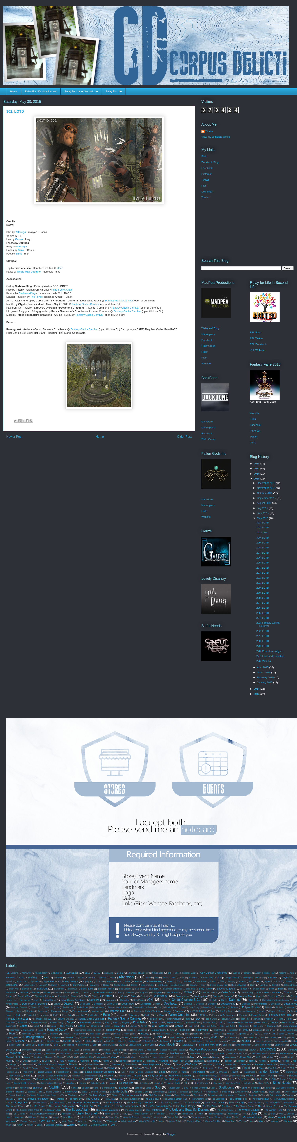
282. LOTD (262, 630)
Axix (258, 981)
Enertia (137, 1011)
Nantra (106, 1061)
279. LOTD (262, 645)
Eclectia (234, 1007)
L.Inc (33, 1041)
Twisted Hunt (232, 1114)
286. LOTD (262, 607)
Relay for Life (155, 1075)
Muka (270, 1057)
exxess (120, 1015)
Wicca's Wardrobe (147, 1121)
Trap (124, 1113)
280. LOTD (262, 641)
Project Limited (44, 1072)
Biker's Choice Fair (219, 985)
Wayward (10, 1121)
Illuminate (26, 1034)
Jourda (291, 1034)
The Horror (289, 1103)
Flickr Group (208, 345)
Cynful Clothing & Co (186, 999)
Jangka (230, 1033)
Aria (119, 981)
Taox (263, 1095)
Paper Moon (50, 1068)
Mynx (25, 1061)
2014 (257, 688)
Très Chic (173, 1114)
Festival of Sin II (228, 1019)
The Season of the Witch (27, 1110)
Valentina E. (85, 1117)
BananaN (43, 985)
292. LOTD (262, 577)
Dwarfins (207, 1007)
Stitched (31, 1092)
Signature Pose (233, 1083)
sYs (62, 1095)
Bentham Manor (178, 985)
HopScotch (233, 1030)
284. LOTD (262, 617)
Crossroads (25, 1000)
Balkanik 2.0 (29, 985)
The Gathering (236, 1102)
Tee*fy (19, 1099)
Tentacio (59, 1098)
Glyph (144, 1026)
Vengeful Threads (131, 1117)
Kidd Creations (176, 1037)
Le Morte (178, 1040)
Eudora (19, 1015)
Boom (271, 989)
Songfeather (108, 1087)
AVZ (250, 981)
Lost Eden (150, 1045)
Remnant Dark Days (207, 1076)
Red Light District (92, 1076)
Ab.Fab (236, 973)
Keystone (146, 1037)
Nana (96, 1060)
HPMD (245, 1030)
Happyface (14, 1030)
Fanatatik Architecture (223, 1015)
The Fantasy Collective (140, 1102)
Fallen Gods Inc (179, 1014)
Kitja (242, 1037)
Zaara (39, 1125)
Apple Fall (49, 981)
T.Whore (72, 1095)
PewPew (137, 1068)
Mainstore (207, 421)
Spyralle (268, 1088)
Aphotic (9, 981)
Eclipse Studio (250, 1007)
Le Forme (164, 1041)
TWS (244, 1114)
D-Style (213, 1000)
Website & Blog (210, 328)
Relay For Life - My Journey (41, 91)
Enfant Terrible (152, 1011)
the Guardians (254, 1103)
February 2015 (265, 677)
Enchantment (80, 1011)
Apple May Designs (68, 981)
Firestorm (268, 1019)
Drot (159, 1007)
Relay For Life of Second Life (81, 91)
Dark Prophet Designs (34, 1003)
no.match (240, 1061)
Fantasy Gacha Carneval (91, 1018)
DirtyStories (290, 1003)
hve (267, 1030)
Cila (86, 996)
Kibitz (158, 1037)
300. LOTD (262, 537)
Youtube (206, 363)
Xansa (242, 1121)
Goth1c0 (163, 1025)
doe (57, 1007)
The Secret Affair (62, 289)
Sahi (208, 1079)
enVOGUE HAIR (198, 1011)
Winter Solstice (176, 1121)
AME (174, 978)
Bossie (291, 989)
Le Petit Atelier (195, 1041)
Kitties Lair (252, 1037)
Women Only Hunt (213, 1121)
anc (219, 977)
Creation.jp (272, 996)
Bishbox (264, 985)
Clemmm (106, 996)
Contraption (200, 996)
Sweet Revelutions (17, 1095)
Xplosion (275, 1121)
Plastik (246, 1068)
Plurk (204, 185)
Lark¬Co (110, 1041)
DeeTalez (170, 1003)
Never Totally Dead (181, 1061)
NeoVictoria (136, 1061)
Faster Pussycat (173, 1019)
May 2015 (263, 518)
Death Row (127, 1003)
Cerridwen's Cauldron (268, 992)
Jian (266, 1033)
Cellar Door (227, 992)
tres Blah (161, 1114)
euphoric (44, 1015)
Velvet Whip (114, 1117)
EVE (55, 1015)
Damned (235, 999)
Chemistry (62, 996)
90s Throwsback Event (185, 973)
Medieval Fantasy (157, 1053)
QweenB (223, 1072)
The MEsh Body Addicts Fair (159, 1106)
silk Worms (249, 1083)
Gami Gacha (288, 1022)
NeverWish (198, 1061)
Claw (94, 996)
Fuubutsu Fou (209, 1022)
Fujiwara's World (174, 1022)
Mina (112, 1057)
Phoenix (174, 1068)
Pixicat (232, 1068)
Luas (38, 1049)
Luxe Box (118, 1050)
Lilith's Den (44, 1044)
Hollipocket (184, 1029)
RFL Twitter (256, 338)
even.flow (80, 1015)
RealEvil (40, 1076)
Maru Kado (65, 1053)
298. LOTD (262, 547)
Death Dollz (112, 1004)
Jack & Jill (218, 1034)
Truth (200, 1113)
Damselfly (253, 1000)
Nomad (274, 1060)
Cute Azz (124, 1000)
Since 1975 (263, 1083)
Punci (184, 1072)
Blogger (171, 1134)
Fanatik (243, 1015)
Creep (284, 996)
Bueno (67, 992)
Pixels (221, 1068)
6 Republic (157, 972)
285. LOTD (262, 612)
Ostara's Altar (231, 1064)
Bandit (54, 985)
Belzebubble (147, 985)
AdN (292, 973)
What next (83, 1121)
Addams (282, 973)
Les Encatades (281, 1041)
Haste (40, 1030)
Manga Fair (36, 1053)
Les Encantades (263, 1041)
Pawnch (100, 1068)
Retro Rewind (267, 1076)
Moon (215, 1057)
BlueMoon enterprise (172, 989)
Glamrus (133, 1026)
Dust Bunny (194, 1007)
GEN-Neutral (66, 1026)
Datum (57, 1004)
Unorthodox (19, 1117)
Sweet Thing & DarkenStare (43, 1095)
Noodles (285, 1061)
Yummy (19, 1125)
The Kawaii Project (15, 1106)
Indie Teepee (95, 1034)
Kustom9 (20, 1040)
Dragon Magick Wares (118, 1007)
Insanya (144, 1033)
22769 (97, 972)
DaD (223, 1000)
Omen (178, 1064)
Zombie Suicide (99, 1124)
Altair (112, 978)
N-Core (46, 1060)
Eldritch (268, 1007)
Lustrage (106, 1050)
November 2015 (266, 487)
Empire (30, 1011)
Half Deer (258, 1026)
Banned (65, 985)
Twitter (205, 179)
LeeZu (234, 1041)
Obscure (116, 1064)
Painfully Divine (287, 1064)
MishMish (145, 1057)
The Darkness (39, 1103)
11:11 (87, 973)
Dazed (68, 1003)
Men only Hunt (217, 1053)
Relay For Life (114, 91)
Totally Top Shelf (86, 1113)
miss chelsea (159, 1057)
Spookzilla (255, 1088)
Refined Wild (125, 1076)
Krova (8, 1041)
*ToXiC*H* (26, 973)
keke (117, 1037)
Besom (193, 985)
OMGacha (191, 1064)
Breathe (35, 992)
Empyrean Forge (59, 1011)
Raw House (14, 1076)
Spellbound (226, 1087)
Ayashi (268, 981)
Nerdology (150, 1061)
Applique (86, 981)
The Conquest (217, 1099)
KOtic (283, 1037)
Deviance (212, 1004)
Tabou (115, 1095)
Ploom (262, 1068)
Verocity (146, 1117)
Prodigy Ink (28, 1072)
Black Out (42, 988)
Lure (96, 1050)
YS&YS (9, 1125)
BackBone (12, 984)
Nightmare (213, 1060)
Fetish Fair (244, 1019)
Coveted (260, 996)
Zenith (70, 1124)
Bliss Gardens (125, 989)
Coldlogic (144, 996)
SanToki (272, 1079)
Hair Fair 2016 (227, 1026)
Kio (205, 1037)
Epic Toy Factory (227, 1011)
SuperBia (172, 1092)
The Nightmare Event (269, 1106)
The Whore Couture (248, 1109)
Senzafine (158, 1083)
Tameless (198, 1095)
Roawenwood (25, 1079)
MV (17, 1061)
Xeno (252, 1121)
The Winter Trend (273, 1110)
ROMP (89, 1079)
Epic (213, 1011)
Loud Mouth (167, 1044)
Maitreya (21, 246)
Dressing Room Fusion (143, 1007)
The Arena (110, 1099)
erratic (262, 1011)
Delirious (188, 1004)
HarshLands (28, 1030)
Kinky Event (193, 1037)
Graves (179, 1025)
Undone (290, 1114)
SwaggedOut (212, 1092)
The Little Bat (86, 1106)
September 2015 (267, 498)
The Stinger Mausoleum (108, 1110)
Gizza (107, 1026)
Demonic (200, 1004)
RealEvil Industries (57, 1075)
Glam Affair (119, 1026)
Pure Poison (198, 1071)
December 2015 (266, 482)
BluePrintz (190, 989)
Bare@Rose (79, 985)
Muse (9, 1060)
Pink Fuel (195, 1068)
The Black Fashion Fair (175, 1098)
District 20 (35, 1007)
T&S (83, 1095)
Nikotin (228, 1060)
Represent (237, 1076)
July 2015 (263, 508)
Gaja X (274, 1022)
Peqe (124, 1068)
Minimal (123, 1057)
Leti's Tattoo (15, 1044)
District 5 (48, 1007)
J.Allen (207, 1034)
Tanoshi (241, 1095)
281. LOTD (262, 636)
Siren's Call (23, 1088)
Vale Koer (68, 1117)
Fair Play (159, 1015)
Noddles (262, 1061)
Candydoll (157, 992)
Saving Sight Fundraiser (25, 1083)
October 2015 (265, 493)
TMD (22, 1113)
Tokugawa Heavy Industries (43, 1113)
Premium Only (12, 1072)
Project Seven (62, 1072)
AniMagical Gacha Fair (253, 978)
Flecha (280, 1019)
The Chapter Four (199, 1099)
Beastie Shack (120, 985)
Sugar (84, 1092)
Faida (147, 1015)
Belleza (133, 985)
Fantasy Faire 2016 (17, 1018)
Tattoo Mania (275, 1095)
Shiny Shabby (201, 1083)
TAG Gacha (154, 1095)
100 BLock (72, 972)
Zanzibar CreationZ (55, 1125)
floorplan (10, 1022)
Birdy (253, 985)
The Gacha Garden (215, 1102)
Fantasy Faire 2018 (65, 1019)
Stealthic (20, 1092)
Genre (81, 1025)
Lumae (86, 1049)
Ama (156, 978)
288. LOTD (262, 597)
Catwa (19, 239)
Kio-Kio (215, 1037)
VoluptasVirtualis (252, 1117)
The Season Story (52, 1110)
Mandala (16, 1053)
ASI (178, 981)
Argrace (110, 981)
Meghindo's (176, 1053)
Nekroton (123, 1061)
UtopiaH (44, 1117)
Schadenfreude (98, 1083)
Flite (289, 1018)
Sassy (282, 1079)
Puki (123, 1072)
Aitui (46, 977)
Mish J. (133, 1057)
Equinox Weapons (246, 1011)
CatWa (187, 992)
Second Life (126, 1082)
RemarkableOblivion (180, 1075)
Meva (60, 1057)
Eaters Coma (221, 1007)
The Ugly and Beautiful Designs (187, 1109)
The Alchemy (75, 1098)
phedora (162, 1068)
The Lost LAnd (104, 1106)
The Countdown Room (283, 1099)
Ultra (273, 1114)
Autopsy (231, 981)
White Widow (128, 1121)
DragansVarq (98, 1007)
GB (45, 1026)
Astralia (187, 981)
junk (16, 1037)
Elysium (9, 1011)
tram (116, 1114)
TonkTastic (66, 1114)
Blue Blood (140, 989)
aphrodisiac (22, 981)
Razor (27, 1075)
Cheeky (10, 996)
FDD (197, 1018)
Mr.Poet (259, 1057)
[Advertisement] (221, 229)
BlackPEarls (87, 988)
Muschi (290, 1057)
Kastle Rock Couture (89, 1037)
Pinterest (206, 174)
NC (114, 1061)
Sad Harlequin (172, 1079)
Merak (27, 1057)
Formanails (85, 1022)
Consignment (182, 996)
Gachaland (262, 1022)
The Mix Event (209, 1106)
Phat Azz (149, 1068)
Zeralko (83, 1125)
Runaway (117, 1079)
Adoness (10, 977)
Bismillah (276, 985)
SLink (54, 1087)
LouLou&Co (188, 1044)
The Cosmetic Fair (237, 1098)
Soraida (138, 1088)
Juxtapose (56, 1037)
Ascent (170, 981)
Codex (134, 996)
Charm (288, 992)
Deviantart (207, 191)
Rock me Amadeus (72, 1079)
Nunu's (29, 1064)
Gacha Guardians (245, 1022)
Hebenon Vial (112, 1029)
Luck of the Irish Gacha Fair (58, 1050)
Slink (21, 250)
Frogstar (125, 1022)
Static (9, 1091)
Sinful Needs (281, 1082)
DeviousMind (227, 1003)
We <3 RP (48, 1121)
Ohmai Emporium (150, 1064)
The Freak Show (191, 1102)
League (223, 1041)
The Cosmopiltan (260, 1098)
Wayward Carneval (28, 1121)
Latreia (121, 1041)
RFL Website (257, 350)
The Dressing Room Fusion (83, 1102)
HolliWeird (202, 1029)
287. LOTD (262, 602)
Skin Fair (37, 1087)
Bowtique (24, 992)
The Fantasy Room (169, 1102)
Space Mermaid (199, 1088)
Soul (158, 1087)
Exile (106, 1014)
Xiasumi (262, 1121)
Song (95, 1088)
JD (259, 1034)
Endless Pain (117, 1011)
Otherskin (246, 1064)
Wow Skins (230, 1121)
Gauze (23, 1025)
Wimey (162, 1121)
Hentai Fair (142, 1030)
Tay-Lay (289, 1095)
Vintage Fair (173, 1117)
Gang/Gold (11, 1026)
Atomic (213, 981)
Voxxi (270, 1117)
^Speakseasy (41, 973)
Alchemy (58, 977)
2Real (120, 972)
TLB (14, 1114)
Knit (263, 1037)
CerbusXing (247, 992)
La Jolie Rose (53, 1041)
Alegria (70, 977)
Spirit (244, 1087)
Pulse (131, 1072)
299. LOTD (262, 542)
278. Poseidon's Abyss (269, 651)
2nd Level (108, 973)
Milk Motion (101, 1057)
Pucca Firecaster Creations (98, 1071)
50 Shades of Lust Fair (138, 973)
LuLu (77, 1050)
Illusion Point (40, 1034)
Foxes (98, 1022)
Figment (257, 1019)
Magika (230, 1049)
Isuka (187, 1034)
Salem (230, 1079)
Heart (98, 1030)
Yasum (288, 1121)
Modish (183, 1057)
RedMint (108, 1075)
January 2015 (265, 682)
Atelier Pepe (200, 981)
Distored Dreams (19, 1007)
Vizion (228, 1117)
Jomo (281, 1034)
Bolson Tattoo (259, 989)
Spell (212, 1088)
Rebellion (75, 1076)
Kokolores (272, 1037)
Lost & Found (135, 1045)
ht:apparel (257, 1030)
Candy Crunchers (126, 992)
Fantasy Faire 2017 (43, 1019)
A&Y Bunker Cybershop (213, 972)
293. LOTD (262, 572)
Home (13, 91)
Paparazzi (36, 1068)
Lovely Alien (280, 1045)
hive (172, 1030)
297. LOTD (262, 552)
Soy (186, 1087)
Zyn (113, 1124)
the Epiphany (112, 1102)
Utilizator (32, 1117)
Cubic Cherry (49, 1000)
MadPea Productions (202, 1049)
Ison (176, 1033)
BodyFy (245, 988)
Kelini (125, 1037)
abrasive (247, 973)
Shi (186, 1082)
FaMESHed (203, 1015)
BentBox (162, 985)
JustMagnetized (33, 1037)
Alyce (148, 978)
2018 (257, 463)
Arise (127, 981)
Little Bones (68, 1044)
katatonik (107, 1037)
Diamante (246, 1004)
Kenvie (135, 1037)
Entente (179, 1011)
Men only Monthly (237, 1053)
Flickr (204, 156)
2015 (257, 478)
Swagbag (184, 1092)
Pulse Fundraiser (146, 1072)
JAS (252, 1034)
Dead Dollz (85, 1004)
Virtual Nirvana (215, 1117)
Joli (273, 1034)
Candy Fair (143, 992)
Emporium (42, 1011)
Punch (174, 1072)
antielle (271, 977)
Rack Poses (249, 1072)
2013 (257, 693)
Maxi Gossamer (92, 1053)
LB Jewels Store (149, 1041)
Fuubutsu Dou (192, 1022)
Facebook (207, 168)
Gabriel (230, 1022)
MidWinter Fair (86, 1057)
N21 (62, 1060)
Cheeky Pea (24, 996)
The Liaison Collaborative (62, 1106)
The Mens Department (128, 1106)
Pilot (184, 1068)
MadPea (151, 1049)
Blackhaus (72, 989)
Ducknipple (171, 1007)
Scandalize (71, 1083)
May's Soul (111, 1053)
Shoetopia (217, 1083)
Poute (283, 1068)
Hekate (130, 1030)
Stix (40, 1092)
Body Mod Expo (226, 988)
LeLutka (244, 1040)
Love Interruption (243, 1045)
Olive (167, 1064)
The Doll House (57, 1103)
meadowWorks (138, 1053)
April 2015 (263, 667)
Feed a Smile (211, 1019)
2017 (257, 468)
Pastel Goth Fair (83, 1068)
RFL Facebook (258, 344)
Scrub (112, 1083)
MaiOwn (252, 1050)
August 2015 (264, 502)
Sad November (194, 1079)
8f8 (169, 972)
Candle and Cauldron (103, 992)
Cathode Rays (172, 992)
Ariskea (138, 981)
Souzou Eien (174, 1088)
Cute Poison (139, 1000)
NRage (13, 1064)
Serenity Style (173, 1083)
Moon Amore (230, 1057)
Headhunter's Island (83, 1030)
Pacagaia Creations (265, 1064)
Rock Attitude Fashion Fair (48, 1079)
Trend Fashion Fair (143, 1113)
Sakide (217, 1079)
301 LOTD (262, 532)
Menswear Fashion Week (263, 1053)
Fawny (188, 1019)
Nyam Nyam (94, 1064)
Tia (7, 1114)
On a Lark (207, 1064)
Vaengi (56, 1117)
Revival (281, 1075)
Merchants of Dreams (43, 1057)
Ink (134, 1033)
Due (183, 1007)
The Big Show (151, 1098)
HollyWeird (219, 1030)
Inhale (126, 1034)
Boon (281, 988)
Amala (165, 978)
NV (83, 1064)
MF (68, 1057)
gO (153, 1026)
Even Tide (67, 1015)
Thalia (209, 131)
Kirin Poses (230, 1037)
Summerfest (158, 1092)
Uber (60, 268)
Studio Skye (71, 1091)
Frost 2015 (157, 1022)
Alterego (20, 232)
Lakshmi (89, 1041)
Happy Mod (272, 1026)
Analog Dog (207, 977)
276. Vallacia (263, 661)
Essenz (282, 1011)
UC (265, 1114)
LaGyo (78, 1041)
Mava (76, 1053)
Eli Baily (279, 1007)
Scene (83, 1083)
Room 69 (103, 1079)
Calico (85, 992)
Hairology (244, 1026)
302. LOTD (262, 527)
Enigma (167, 1011)
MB (126, 1053)
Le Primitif (210, 1041)
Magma (241, 1050)
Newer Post (14, 436)
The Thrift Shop (154, 1110)
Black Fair (27, 988)
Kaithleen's (70, 1037)
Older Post (184, 436)
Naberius (72, 1061)
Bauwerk (94, 985)
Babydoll (290, 981)
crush (36, 1000)
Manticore (50, 1053)
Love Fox (227, 1045)
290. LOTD (262, 587)
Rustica (148, 1079)
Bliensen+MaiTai (106, 988)
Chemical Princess (44, 996)
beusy (204, 985)
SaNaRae (259, 1079)
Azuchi (279, 981)
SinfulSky (10, 1088)
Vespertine (159, 1117)
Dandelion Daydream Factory (275, 1000)
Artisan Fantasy (154, 981)
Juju (8, 1037)
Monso (206, 1057)
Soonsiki (124, 1087)
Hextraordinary (158, 1030)
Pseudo (76, 1072)
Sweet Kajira (258, 1091)
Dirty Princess (260, 1004)
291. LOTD (262, 582)
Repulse (250, 1075)
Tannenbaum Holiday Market (221, 1095)
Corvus (228, 996)
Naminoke (84, 1061)
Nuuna (73, 1064)
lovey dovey (27, 1050)
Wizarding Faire (194, 1121)
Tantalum (253, 1095)
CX (150, 999)
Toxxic (107, 1114)
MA (127, 1050)
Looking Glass (108, 1045)
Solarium (85, 1088)
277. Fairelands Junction (270, 656)
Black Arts (13, 989)
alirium (91, 977)
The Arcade (92, 1098)
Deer (157, 1004)
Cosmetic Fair (245, 996)
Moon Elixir (246, 1057)
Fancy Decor (258, 1015)
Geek (53, 1026)
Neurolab (163, 1060)
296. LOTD (262, 557)
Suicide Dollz (118, 1091)
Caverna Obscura (209, 992)
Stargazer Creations (285, 1088)
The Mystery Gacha (245, 1106)
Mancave (292, 1049)
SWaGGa (197, 1091)
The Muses (227, 1106)
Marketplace (208, 334)
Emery (20, 1011)
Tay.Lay (9, 1099)
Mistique (172, 1057)
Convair (216, 996)
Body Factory (206, 988)
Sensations (144, 1083)
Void (237, 1117)
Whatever (97, 1121)
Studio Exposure (53, 1092)
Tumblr (205, 197)
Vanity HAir (99, 1117)
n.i (55, 1061)
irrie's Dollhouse (162, 1034)
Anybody (287, 977)
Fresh (115, 1022)
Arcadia (99, 981)
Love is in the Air (262, 1045)
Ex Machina (93, 1015)
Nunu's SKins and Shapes (51, 1064)
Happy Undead (289, 1026)
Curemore (111, 1000)
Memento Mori (197, 1053)
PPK (292, 1068)
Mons (193, 1057)
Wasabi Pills (285, 1117)
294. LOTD (262, 567)
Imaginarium (79, 1033)
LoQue (122, 1045)
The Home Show (272, 1103)
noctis (251, 1060)
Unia (8, 1117)
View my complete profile (215, 136)
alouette (102, 978)
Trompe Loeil (187, 1114)
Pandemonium (12, 1068)
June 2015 (263, 513)
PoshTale (272, 1068)
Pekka (110, 1068)
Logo (95, 1045)
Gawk (36, 1026)
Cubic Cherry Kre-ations (72, 1000)
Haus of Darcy (57, 1029)
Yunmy (30, 1125)
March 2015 (264, 672)
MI (74, 1057)
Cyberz (165, 1000)
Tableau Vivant (97, 1095)
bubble (57, 992)
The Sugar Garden (133, 1110)
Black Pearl (59, 989)
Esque (272, 1011)
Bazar (106, 985)
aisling (32, 977)
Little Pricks (83, 1045)
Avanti (242, 981)
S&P (158, 1079)
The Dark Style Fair (17, 1102)
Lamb (99, 1041)
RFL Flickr (256, 332)
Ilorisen (66, 1034)
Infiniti (107, 1034)
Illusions (54, 1033)
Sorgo (148, 1088)
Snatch (74, 1088)
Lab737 (67, 1041)
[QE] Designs (12, 973)
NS (21, 1064)
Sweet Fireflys (241, 1092)
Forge (70, 1022)
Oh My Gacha (131, 1064)
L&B (41, 1041)
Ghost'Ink (96, 1026)
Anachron (192, 978)
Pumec (161, 1071)
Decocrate (146, 1003)
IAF (274, 1030)
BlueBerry (154, 988)
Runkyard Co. (135, 1079)
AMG (182, 978)
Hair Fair (192, 1026)
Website (206, 516)
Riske (12, 1079)
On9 (218, 1064)
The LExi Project (37, 1106)
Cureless (94, 999)
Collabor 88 (160, 996)
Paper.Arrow (65, 1068)
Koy (292, 1037)
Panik (25, 1068)
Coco (124, 996)
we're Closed (68, 1121)
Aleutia (81, 978)
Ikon (12, 1033)
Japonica (242, 1034)
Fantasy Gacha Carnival (119, 300)
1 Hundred (56, 972)
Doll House (68, 1007)
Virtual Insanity (198, 1117)
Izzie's (196, 1033)
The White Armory (225, 1110)
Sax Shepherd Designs (51, 1083)
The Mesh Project (186, 1106)
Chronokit (75, 996)
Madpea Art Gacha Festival (172, 1050)
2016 (257, 473)
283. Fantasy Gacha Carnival (267, 624)
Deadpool (98, 1004)
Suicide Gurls (141, 1091)
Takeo (168, 1095)
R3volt (234, 1071)
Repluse (224, 1076)
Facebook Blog (210, 162)
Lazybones (133, 1041)
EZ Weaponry (134, 1015)
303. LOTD (262, 522)
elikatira (290, 1007)
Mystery (34, 1061)
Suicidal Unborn (98, 1092)
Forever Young (56, 1022)
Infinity (117, 1034)
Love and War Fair (208, 1044)
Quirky (212, 1072)
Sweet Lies (274, 1091)
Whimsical (111, 1121)
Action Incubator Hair (265, 973)
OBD (105, 1064)
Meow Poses (286, 1053)
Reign (138, 1075)
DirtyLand (275, 1004)
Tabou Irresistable (132, 1095)
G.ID (221, 1022)
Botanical (10, 992)
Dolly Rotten (83, 1007)
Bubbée (46, 992)
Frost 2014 (139, 1022)
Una (281, 1114)
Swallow (226, 1091)
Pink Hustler (208, 1068)
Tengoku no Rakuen (37, 1098)
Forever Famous (38, 1022)
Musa (281, 1057)
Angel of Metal (232, 978)
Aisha (21, 978)
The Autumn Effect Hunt (129, 1099)
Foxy (107, 1022)
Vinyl (184, 1117)
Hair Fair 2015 (208, 1026)
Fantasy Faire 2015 (280, 1014)
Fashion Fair (155, 1018)
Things (290, 1110)
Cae (76, 992)
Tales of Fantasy (182, 1095)
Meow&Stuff (13, 1057)
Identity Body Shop (288, 1030)
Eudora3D (31, 1015)
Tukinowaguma (216, 1114)
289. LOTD (262, 592)
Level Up (30, 1045)
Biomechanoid (238, 985)
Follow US (22, 1022)
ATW (222, 981)
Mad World (138, 1050)
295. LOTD (262, 562)
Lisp (56, 1045)
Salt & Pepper (244, 1079)
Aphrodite (35, 981)
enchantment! (98, 1011)
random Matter (269, 1071)
